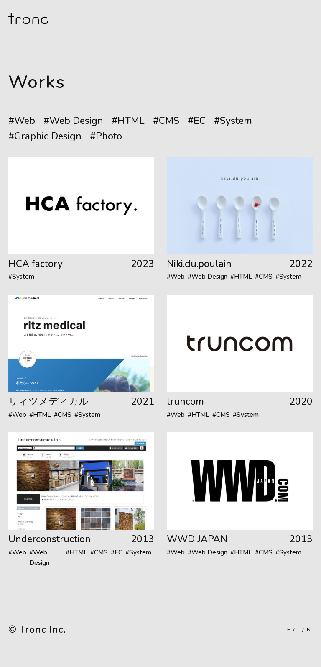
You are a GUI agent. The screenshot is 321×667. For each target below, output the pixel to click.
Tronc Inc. (43, 629)
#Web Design (73, 120)
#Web (21, 120)
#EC (197, 120)
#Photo (106, 136)
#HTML (128, 120)
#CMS (166, 120)
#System (233, 120)
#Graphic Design (45, 136)
